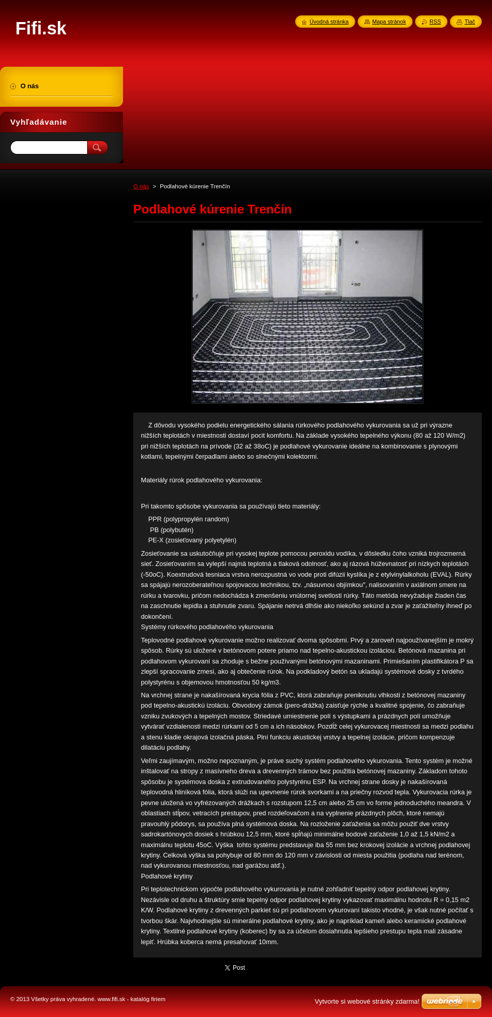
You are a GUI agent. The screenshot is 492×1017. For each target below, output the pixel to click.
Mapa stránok (389, 21)
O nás (141, 186)
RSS (435, 21)
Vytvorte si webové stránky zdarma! (367, 1001)
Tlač (469, 21)
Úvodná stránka (329, 21)
